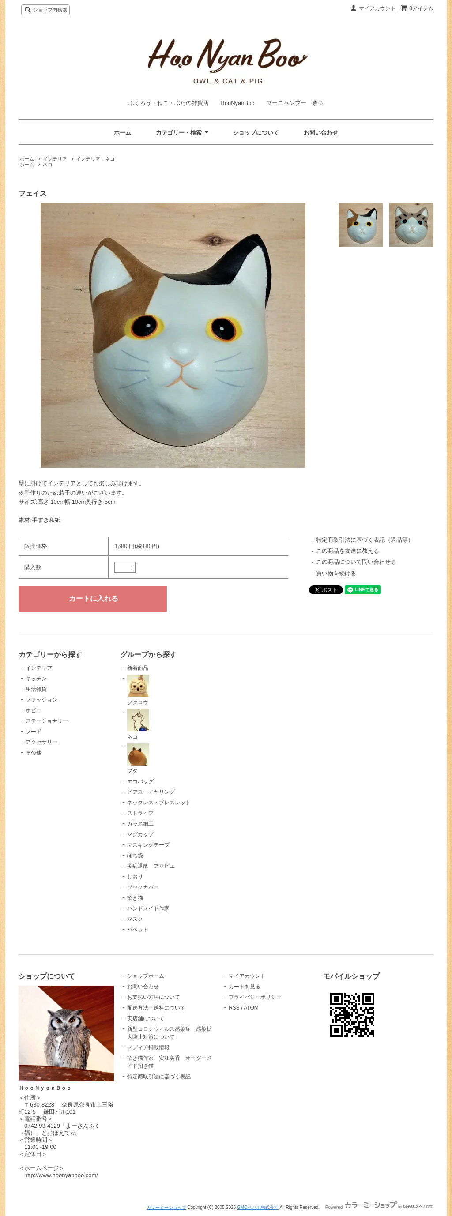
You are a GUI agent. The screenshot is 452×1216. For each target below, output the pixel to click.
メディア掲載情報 (148, 1047)
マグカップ (140, 834)
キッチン (36, 679)
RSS (234, 1008)
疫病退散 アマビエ (151, 866)
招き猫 (135, 898)
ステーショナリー (47, 721)
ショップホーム (145, 976)
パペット (137, 930)
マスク (135, 919)
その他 (33, 753)
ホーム (122, 132)
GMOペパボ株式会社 (258, 1207)
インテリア (55, 158)
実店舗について (145, 1018)
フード (33, 731)
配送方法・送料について (156, 1008)
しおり (135, 877)
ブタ (138, 758)
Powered (379, 1207)
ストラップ (140, 813)
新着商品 (137, 668)
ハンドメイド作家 (148, 908)
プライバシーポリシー (255, 997)
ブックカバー (143, 887)
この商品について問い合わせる (356, 562)
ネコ (48, 164)
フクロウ (138, 690)
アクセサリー (41, 742)
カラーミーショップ (166, 1207)
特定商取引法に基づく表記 (159, 1076)
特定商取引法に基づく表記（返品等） (365, 540)
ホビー (33, 710)
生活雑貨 (36, 689)
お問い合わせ (321, 132)
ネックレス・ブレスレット (159, 802)
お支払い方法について (153, 997)
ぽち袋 (135, 855)
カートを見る (244, 986)
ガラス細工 (140, 824)
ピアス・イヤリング (151, 792)
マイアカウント (377, 8)
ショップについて (256, 132)
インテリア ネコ (95, 158)
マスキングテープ (148, 845)
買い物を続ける (336, 573)
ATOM (251, 1008)
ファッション (41, 700)
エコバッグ (140, 781)
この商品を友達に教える (347, 551)
